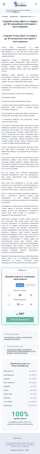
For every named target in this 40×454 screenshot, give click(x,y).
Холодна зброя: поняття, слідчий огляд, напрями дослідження (18, 338)
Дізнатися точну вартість (20, 320)
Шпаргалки (14, 16)
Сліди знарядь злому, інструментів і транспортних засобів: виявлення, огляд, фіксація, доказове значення (21, 351)
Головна (5, 16)
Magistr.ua (16, 12)
